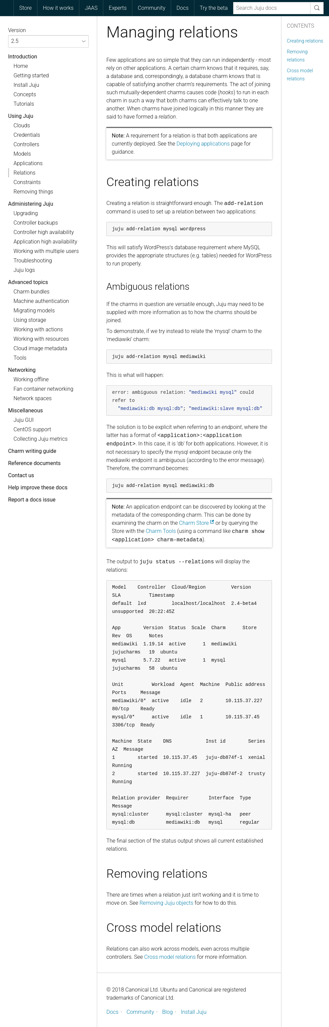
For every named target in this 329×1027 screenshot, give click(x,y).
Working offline (31, 379)
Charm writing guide (32, 451)
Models (22, 154)
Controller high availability (43, 232)
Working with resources (41, 339)
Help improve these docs (37, 487)
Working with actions (38, 329)
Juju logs (24, 270)
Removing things (33, 191)
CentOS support (32, 429)
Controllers (26, 144)
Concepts (24, 94)
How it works (58, 8)
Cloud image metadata (40, 348)
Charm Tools (161, 531)
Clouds (21, 125)
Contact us (21, 475)
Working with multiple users (46, 251)
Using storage (29, 320)
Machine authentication (41, 301)
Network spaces (32, 398)
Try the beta (214, 8)
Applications (28, 163)
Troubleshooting (32, 260)
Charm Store (194, 523)
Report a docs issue (32, 499)
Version (17, 30)
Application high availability (45, 241)
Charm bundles (31, 291)
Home (20, 66)
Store (25, 8)
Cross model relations (170, 957)
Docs (182, 8)
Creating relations (305, 41)
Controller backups (35, 223)
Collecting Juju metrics (40, 439)
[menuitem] (25, 8)
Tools (19, 358)
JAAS (91, 8)
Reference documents (34, 463)
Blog (167, 1012)
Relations (24, 173)
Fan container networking (43, 389)
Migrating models (34, 310)
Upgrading (25, 213)
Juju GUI (23, 420)
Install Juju (26, 85)
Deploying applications (203, 143)
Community (151, 8)
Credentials (26, 135)
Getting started (31, 75)
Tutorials (23, 104)
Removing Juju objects (166, 903)
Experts (118, 8)
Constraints (27, 182)
